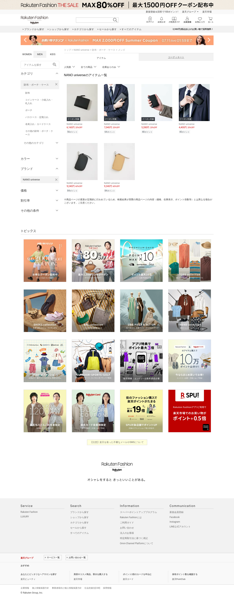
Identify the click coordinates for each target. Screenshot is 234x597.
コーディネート (176, 57)
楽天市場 (207, 11)
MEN (39, 54)
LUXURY (25, 516)
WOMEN (27, 54)
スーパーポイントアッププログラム (138, 512)
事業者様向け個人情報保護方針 (67, 588)
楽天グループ (189, 11)
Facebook (175, 517)
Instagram (175, 521)
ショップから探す (79, 517)
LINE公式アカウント (180, 526)
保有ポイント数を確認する (185, 574)
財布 (27, 93)
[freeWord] (40, 65)
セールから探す (78, 527)
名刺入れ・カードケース (38, 124)
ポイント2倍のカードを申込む (137, 574)
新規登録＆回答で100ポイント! (162, 11)
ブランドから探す (79, 512)
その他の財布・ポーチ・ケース (39, 133)
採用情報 (107, 588)
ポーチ (28, 110)
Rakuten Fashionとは (131, 517)
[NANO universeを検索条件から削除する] (56, 180)
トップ (67, 50)
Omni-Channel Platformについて (136, 543)
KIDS (52, 54)
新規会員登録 (176, 512)
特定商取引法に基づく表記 (134, 538)
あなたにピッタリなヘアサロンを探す (39, 574)
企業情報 (25, 588)
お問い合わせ (127, 527)
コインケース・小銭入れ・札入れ (39, 102)
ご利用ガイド (127, 522)
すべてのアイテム (79, 533)
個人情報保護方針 (40, 588)
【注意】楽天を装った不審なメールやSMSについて (117, 442)
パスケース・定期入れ (36, 117)
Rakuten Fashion (29, 512)
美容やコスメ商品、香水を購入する (91, 574)
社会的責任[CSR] (92, 588)
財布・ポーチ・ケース (36, 84)
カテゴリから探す (79, 522)
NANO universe (81, 50)
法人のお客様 (127, 533)
